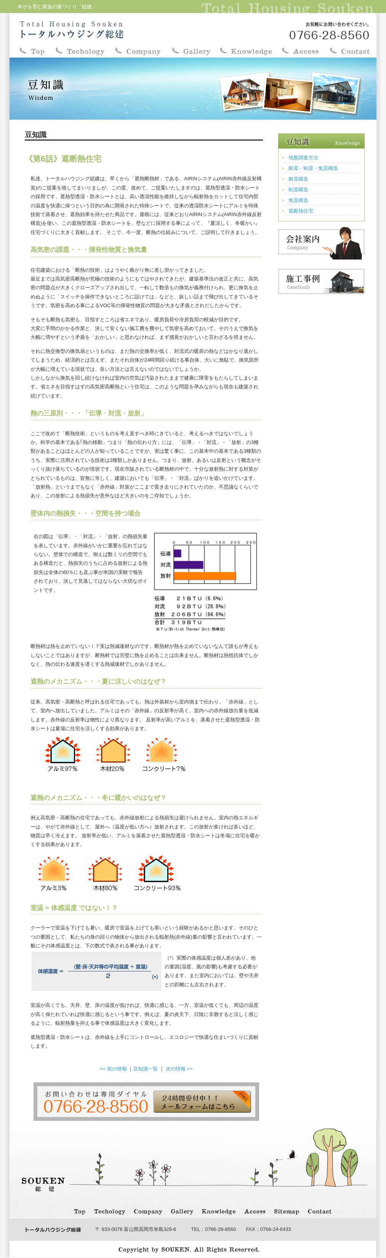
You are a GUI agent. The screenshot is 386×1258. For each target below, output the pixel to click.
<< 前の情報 (113, 1069)
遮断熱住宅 (300, 211)
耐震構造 (298, 179)
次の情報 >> (179, 1069)
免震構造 (298, 200)
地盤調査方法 (303, 157)
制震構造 (298, 189)
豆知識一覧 (145, 1069)
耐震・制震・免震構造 (313, 168)
